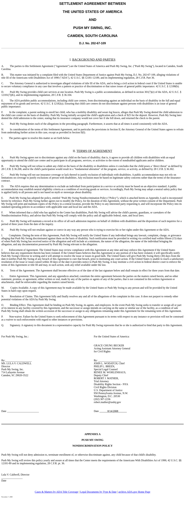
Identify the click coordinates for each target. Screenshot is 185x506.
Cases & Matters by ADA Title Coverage (56, 491)
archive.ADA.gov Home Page (134, 491)
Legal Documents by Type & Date (98, 491)
